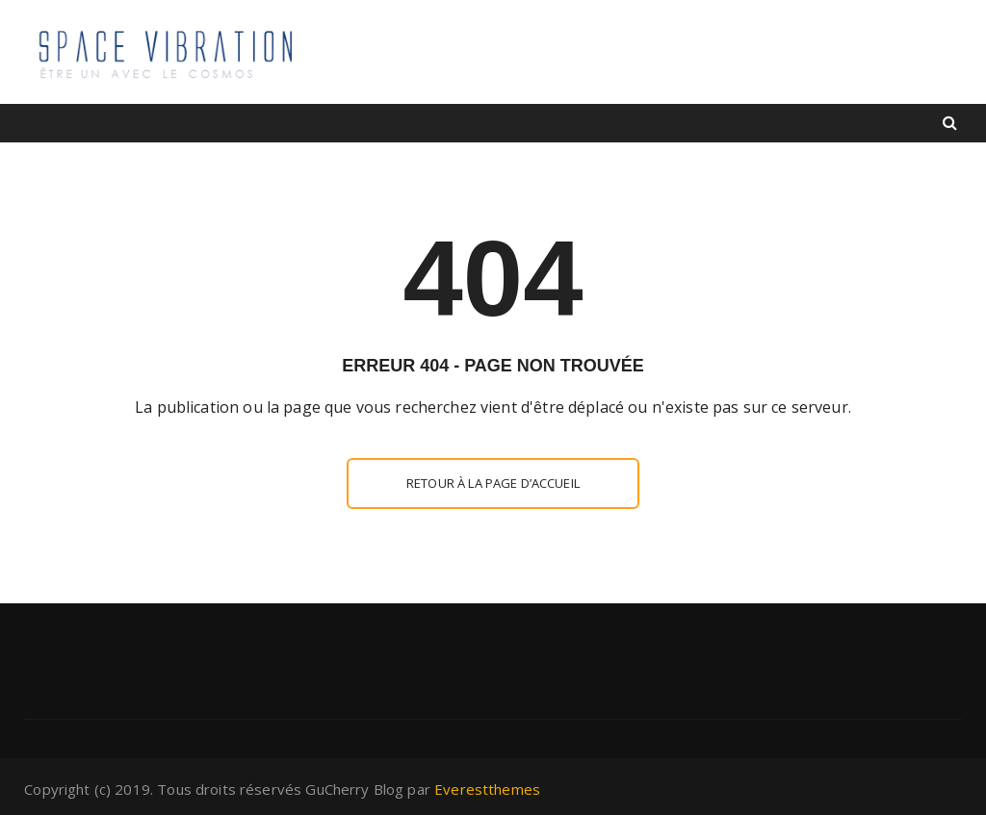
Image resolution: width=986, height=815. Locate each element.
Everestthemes (487, 789)
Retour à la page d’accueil (493, 483)
